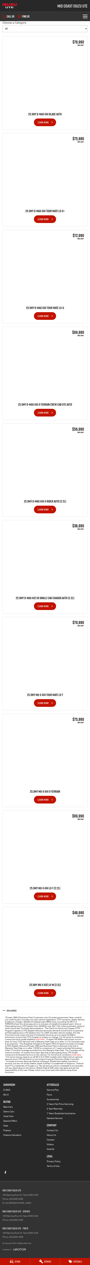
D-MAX (6, 1090)
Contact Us (52, 1130)
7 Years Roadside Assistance (61, 1113)
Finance (7, 1130)
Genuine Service (54, 1118)
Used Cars (8, 1116)
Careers (51, 1139)
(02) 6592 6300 (16, 1199)
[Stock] (15, 1261)
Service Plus (53, 1090)
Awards (50, 1149)
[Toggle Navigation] (85, 16)
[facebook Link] (5, 1172)
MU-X (6, 1095)
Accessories (53, 1099)
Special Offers (10, 1121)
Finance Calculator (12, 1135)
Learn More (43, 122)
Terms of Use (53, 1166)
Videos (50, 1144)
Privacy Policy (54, 1161)
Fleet (5, 1125)
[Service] (45, 1261)
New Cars (8, 1107)
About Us (51, 1135)
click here (40, 1039)
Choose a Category (45, 26)
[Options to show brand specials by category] (45, 28)
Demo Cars (8, 1111)
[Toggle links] (14, 1249)
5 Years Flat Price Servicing (60, 1104)
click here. (77, 1055)
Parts (49, 1095)
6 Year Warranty (55, 1109)
